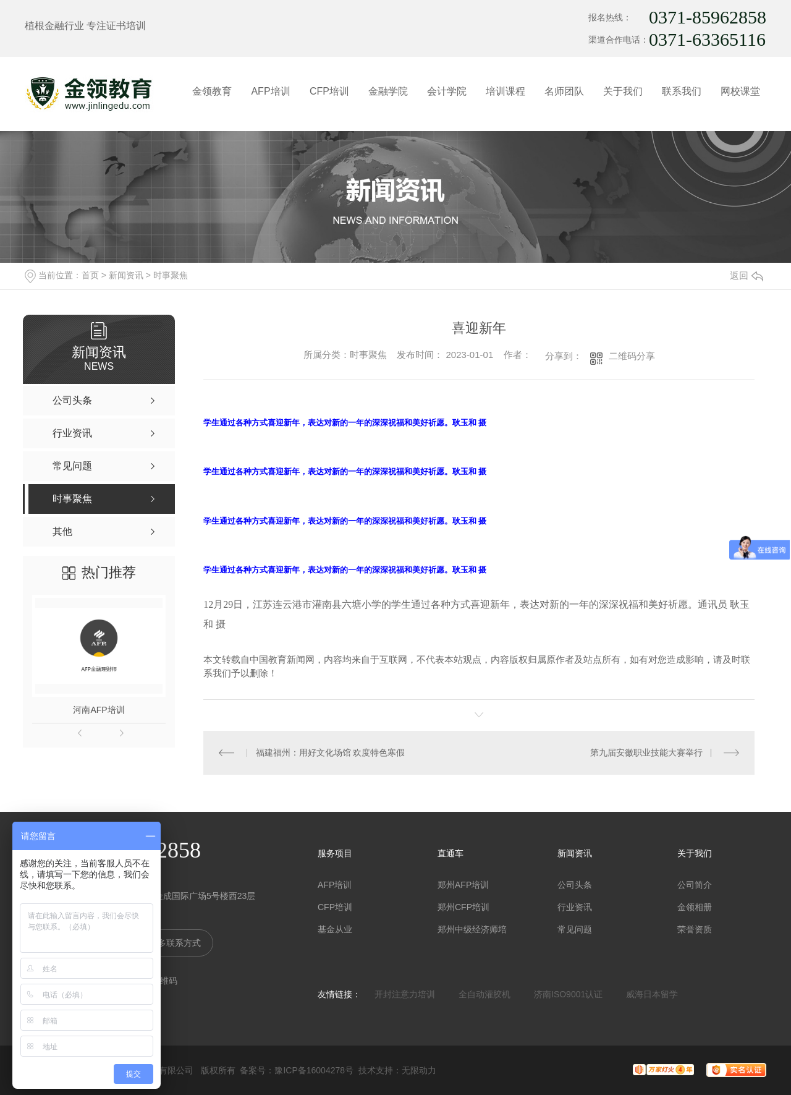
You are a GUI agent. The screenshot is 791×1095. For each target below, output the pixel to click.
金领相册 (694, 907)
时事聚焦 (170, 275)
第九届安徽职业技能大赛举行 (646, 752)
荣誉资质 (694, 929)
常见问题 (574, 929)
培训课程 (505, 91)
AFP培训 (270, 91)
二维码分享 (632, 356)
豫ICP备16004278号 (313, 1070)
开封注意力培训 (404, 994)
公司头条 (574, 885)
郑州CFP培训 (463, 907)
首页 (90, 275)
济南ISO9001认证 (568, 994)
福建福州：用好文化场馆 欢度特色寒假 (330, 752)
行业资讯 (574, 907)
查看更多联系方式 (166, 943)
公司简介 (694, 885)
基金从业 (335, 929)
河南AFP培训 (98, 710)
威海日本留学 (652, 994)
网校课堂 (740, 91)
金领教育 (212, 91)
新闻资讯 (126, 275)
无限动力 (419, 1070)
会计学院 (447, 91)
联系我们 (681, 91)
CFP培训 (329, 91)
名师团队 (564, 91)
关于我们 (623, 91)
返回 (746, 275)
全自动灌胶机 (484, 994)
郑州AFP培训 (463, 885)
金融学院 (388, 91)
